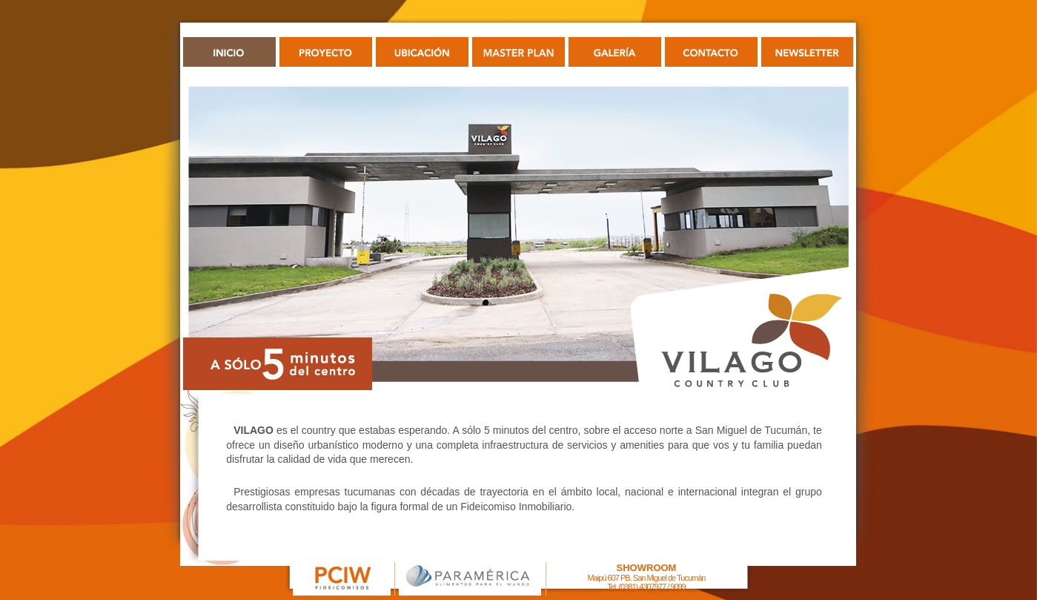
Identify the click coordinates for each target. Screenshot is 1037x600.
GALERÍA (615, 52)
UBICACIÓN (422, 52)
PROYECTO (325, 52)
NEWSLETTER (807, 52)
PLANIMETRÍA (518, 52)
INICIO (229, 52)
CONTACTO (711, 52)
